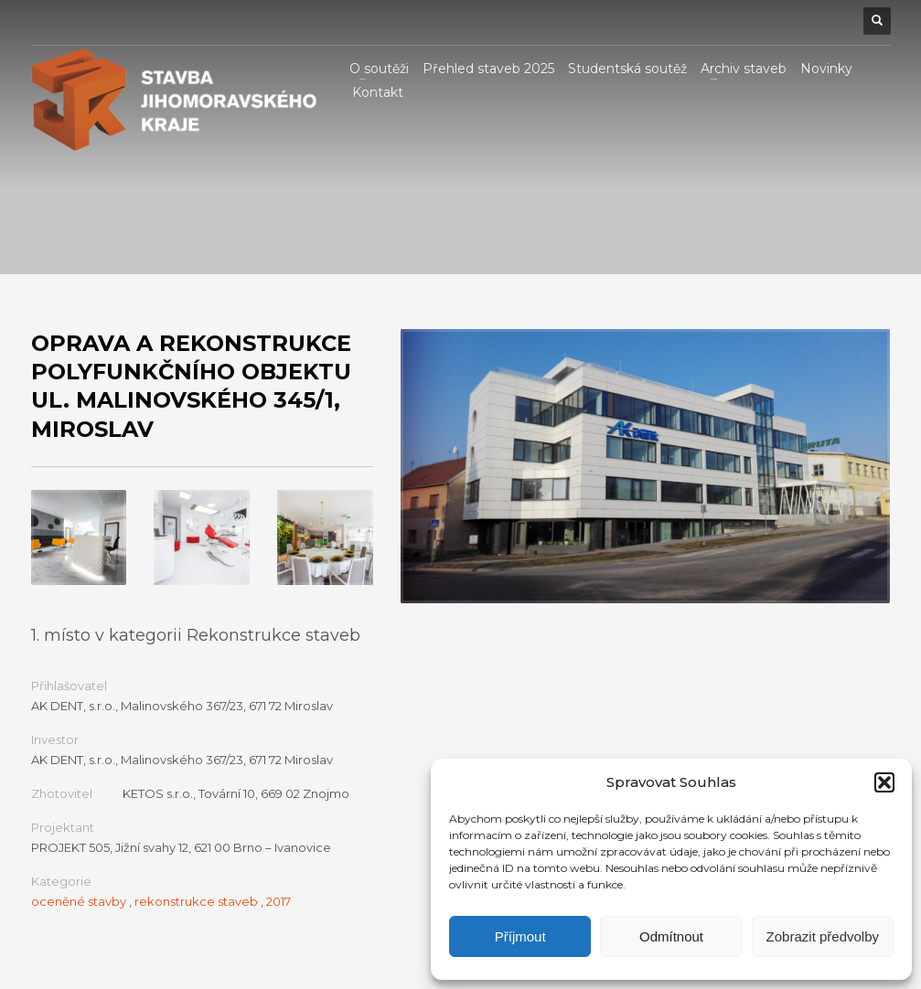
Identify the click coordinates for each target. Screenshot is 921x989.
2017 (278, 901)
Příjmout (520, 936)
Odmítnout (671, 936)
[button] (884, 782)
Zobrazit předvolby (822, 936)
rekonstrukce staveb (196, 901)
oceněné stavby (78, 901)
